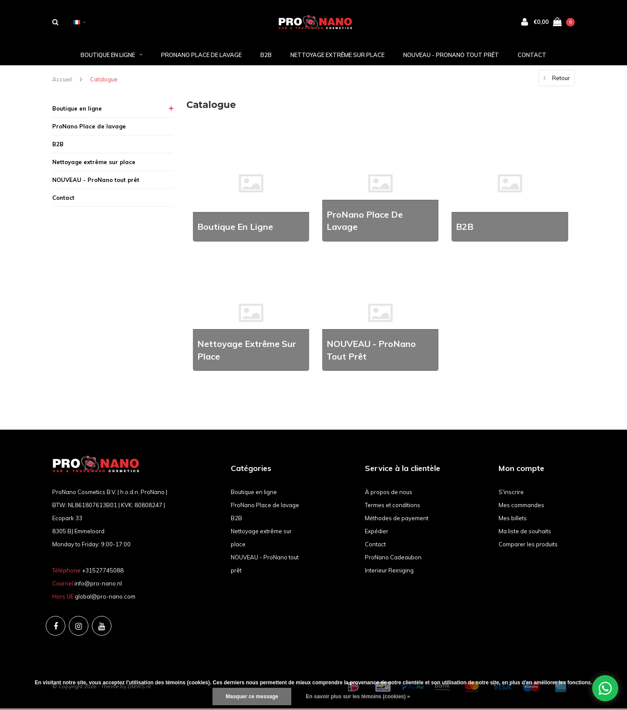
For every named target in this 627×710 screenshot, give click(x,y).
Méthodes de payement (396, 519)
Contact (532, 56)
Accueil (62, 80)
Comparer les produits (528, 545)
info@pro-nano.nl (98, 585)
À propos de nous (388, 493)
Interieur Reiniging (389, 572)
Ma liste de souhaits (525, 532)
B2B (266, 56)
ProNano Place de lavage (201, 56)
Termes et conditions (392, 506)
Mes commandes (521, 506)
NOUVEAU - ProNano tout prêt (451, 56)
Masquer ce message (252, 696)
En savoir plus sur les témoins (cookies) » (358, 696)
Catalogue (104, 80)
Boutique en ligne (111, 56)
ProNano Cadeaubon (393, 558)
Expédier (376, 532)
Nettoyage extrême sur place (337, 56)
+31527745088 (103, 572)
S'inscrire (511, 493)
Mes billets (513, 519)
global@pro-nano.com (105, 598)
